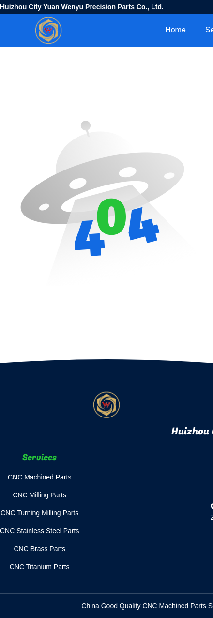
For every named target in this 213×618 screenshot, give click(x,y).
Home (175, 30)
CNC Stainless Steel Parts (39, 531)
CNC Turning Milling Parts (39, 513)
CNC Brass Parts (39, 549)
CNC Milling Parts (39, 495)
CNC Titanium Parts (40, 567)
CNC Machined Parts (40, 477)
